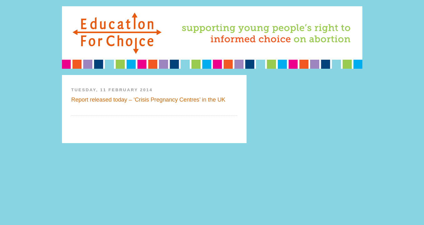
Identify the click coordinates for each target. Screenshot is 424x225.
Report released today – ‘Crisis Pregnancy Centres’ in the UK (148, 100)
